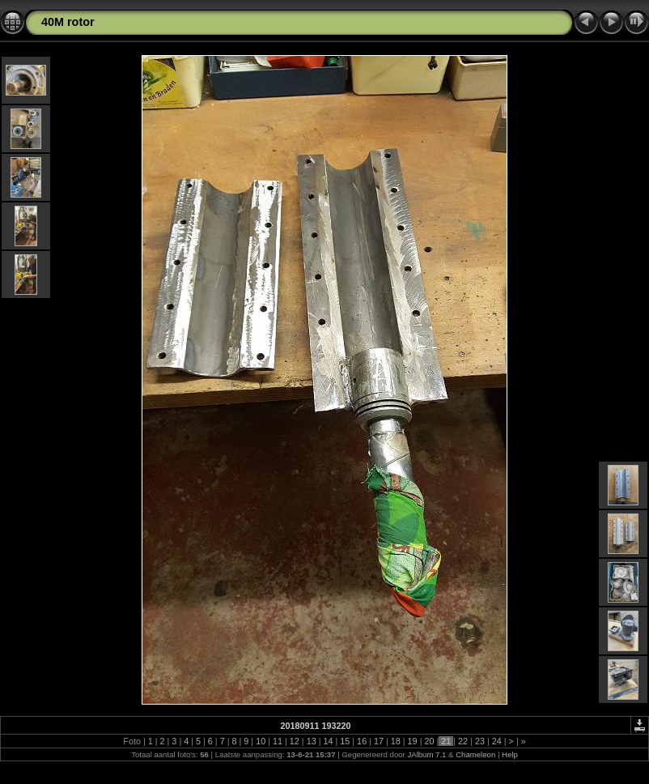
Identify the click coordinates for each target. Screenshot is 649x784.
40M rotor (68, 21)
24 (497, 741)
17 (378, 741)
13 (311, 741)
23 (480, 741)
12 (294, 741)
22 (463, 741)
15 (344, 741)
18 (395, 741)
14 (327, 741)
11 (277, 741)
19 (412, 741)
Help (510, 754)
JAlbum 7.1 (426, 754)
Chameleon (475, 754)
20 (429, 741)
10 (260, 741)
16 (361, 741)
